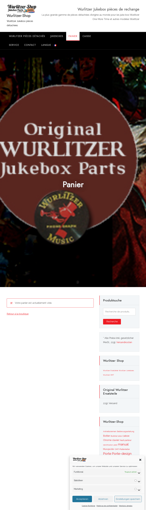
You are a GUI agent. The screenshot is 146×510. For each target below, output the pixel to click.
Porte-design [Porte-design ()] (122, 453)
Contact (30, 45)
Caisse (87, 36)
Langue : (48, 45)
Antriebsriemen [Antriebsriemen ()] (109, 431)
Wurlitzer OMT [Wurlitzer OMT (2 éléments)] (108, 375)
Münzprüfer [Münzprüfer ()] (108, 449)
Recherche (112, 321)
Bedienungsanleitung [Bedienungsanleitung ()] (125, 432)
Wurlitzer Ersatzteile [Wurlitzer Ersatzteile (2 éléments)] (110, 370)
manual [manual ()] (123, 444)
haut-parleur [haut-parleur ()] (125, 440)
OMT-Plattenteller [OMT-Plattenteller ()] (122, 449)
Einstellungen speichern (128, 501)
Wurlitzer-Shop (19, 15)
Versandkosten (124, 342)
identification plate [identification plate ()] (110, 445)
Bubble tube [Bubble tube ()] (116, 436)
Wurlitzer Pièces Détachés (27, 36)
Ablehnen (103, 501)
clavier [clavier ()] (115, 440)
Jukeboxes (56, 36)
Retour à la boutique (18, 314)
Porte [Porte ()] (107, 453)
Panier (72, 36)
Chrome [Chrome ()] (107, 440)
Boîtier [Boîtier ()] (106, 436)
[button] (140, 462)
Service (14, 45)
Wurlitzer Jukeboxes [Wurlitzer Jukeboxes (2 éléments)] (126, 370)
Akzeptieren (82, 501)
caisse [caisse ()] (125, 435)
